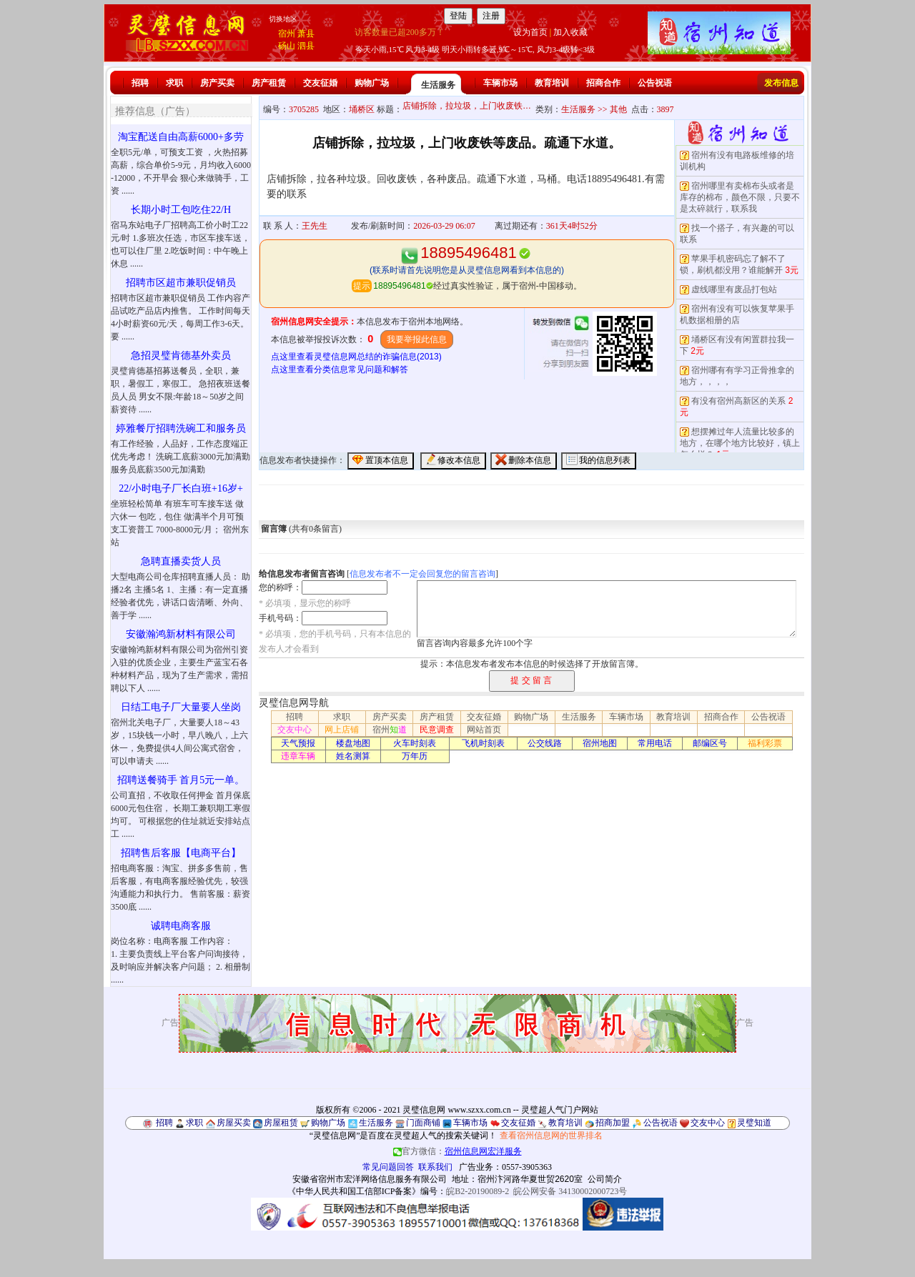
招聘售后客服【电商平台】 (181, 853)
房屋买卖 (234, 1123)
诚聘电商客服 (181, 925)
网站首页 (484, 730)
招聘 (140, 83)
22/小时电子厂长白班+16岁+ (181, 488)
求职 (174, 83)
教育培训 (552, 83)
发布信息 (781, 83)
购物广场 (372, 83)
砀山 (286, 46)
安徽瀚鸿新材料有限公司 (181, 634)
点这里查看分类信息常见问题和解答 (339, 369)
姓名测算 (353, 756)
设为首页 (530, 32)
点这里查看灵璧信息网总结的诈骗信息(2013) (356, 357)
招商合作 (603, 83)
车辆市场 (500, 83)
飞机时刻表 (483, 743)
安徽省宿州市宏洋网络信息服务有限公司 (369, 1179)
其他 (618, 109)
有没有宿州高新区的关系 (738, 401)
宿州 (286, 34)
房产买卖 (217, 83)
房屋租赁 (281, 1123)
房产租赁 (269, 83)
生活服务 (438, 85)
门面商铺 (423, 1123)
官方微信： (457, 1151)
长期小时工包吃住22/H (181, 209)
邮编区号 (710, 743)
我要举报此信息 (417, 339)
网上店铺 (342, 730)
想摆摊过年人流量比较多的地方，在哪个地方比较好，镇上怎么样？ (740, 443)
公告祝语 (655, 83)
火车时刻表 (414, 743)
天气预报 (298, 743)
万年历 (414, 756)
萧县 (306, 34)
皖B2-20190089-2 (477, 1191)
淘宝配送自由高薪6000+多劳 (181, 136)
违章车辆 (298, 756)
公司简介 (605, 1179)
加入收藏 (570, 32)
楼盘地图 (353, 743)
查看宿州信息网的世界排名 (551, 1136)
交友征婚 (320, 83)
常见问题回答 (388, 1167)
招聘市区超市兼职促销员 (181, 282)
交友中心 (294, 730)
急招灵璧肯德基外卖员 (181, 355)
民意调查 (437, 730)
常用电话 (655, 743)
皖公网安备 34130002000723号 (570, 1191)
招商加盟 (612, 1123)
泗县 (306, 46)
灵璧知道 (754, 1123)
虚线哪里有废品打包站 (734, 289)
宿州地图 (600, 743)
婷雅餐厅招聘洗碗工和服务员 (181, 428)
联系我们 (435, 1167)
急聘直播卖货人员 (181, 561)
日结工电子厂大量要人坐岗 (181, 707)
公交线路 (545, 743)
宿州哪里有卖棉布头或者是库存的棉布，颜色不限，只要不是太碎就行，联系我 (740, 197)
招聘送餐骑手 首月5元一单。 (181, 780)
